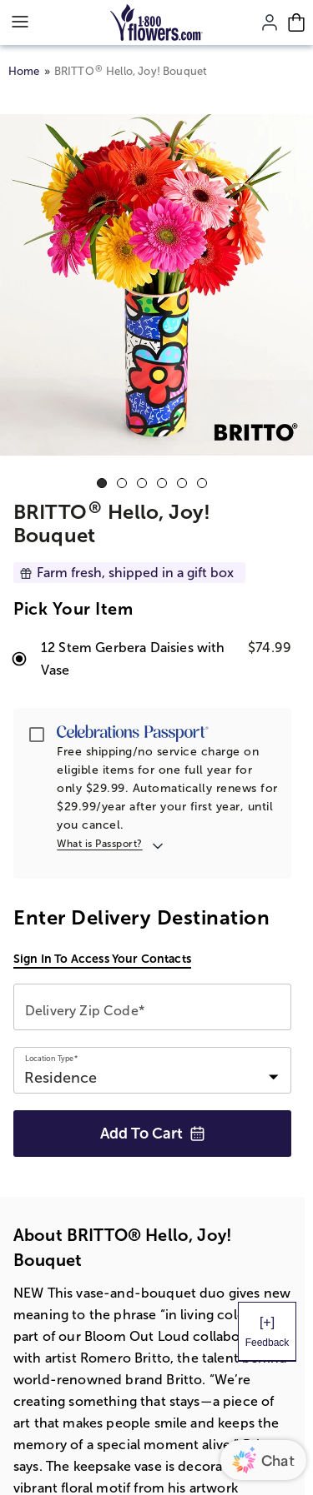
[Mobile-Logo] (156, 22)
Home (24, 71)
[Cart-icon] (296, 22)
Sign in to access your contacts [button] (102, 958)
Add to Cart (152, 1134)
